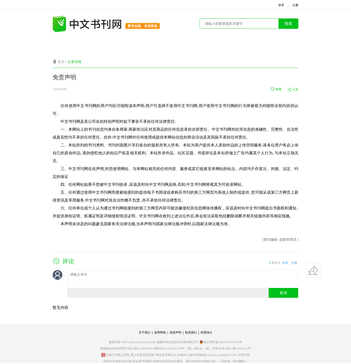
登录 (285, 263)
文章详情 (74, 62)
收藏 (278, 89)
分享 (295, 89)
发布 (283, 293)
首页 (61, 62)
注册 (294, 263)
